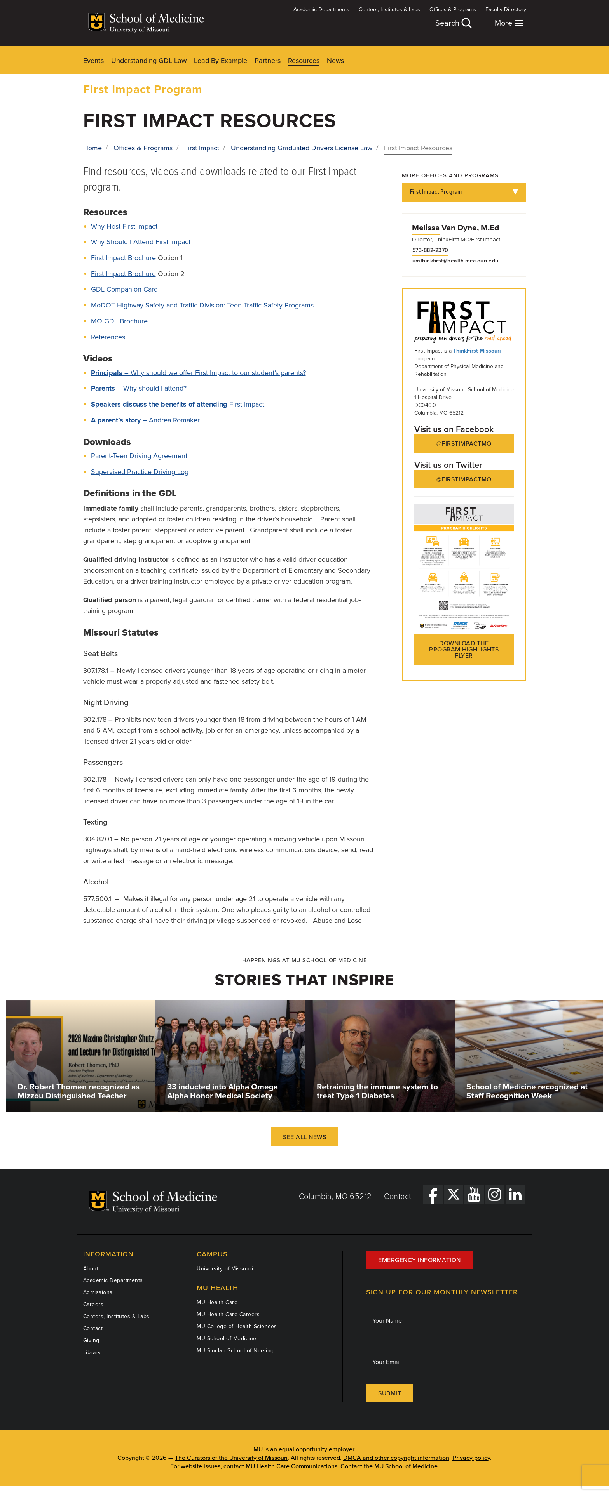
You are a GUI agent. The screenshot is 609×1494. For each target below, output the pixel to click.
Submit (389, 1393)
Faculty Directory (505, 9)
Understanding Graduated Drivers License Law (301, 148)
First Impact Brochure (123, 258)
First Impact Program (142, 89)
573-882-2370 (430, 250)
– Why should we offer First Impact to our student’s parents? (198, 372)
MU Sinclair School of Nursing (235, 1350)
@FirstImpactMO (464, 444)
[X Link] (453, 1194)
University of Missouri (225, 1268)
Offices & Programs (452, 9)
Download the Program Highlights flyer (464, 649)
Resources (303, 60)
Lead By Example (220, 60)
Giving (91, 1340)
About (91, 1268)
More (509, 23)
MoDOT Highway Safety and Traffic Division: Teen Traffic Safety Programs (202, 305)
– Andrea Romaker (145, 420)
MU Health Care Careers (228, 1314)
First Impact (201, 148)
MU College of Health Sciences (237, 1326)
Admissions (98, 1292)
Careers (93, 1304)
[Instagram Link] (494, 1194)
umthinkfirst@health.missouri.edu (455, 261)
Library (92, 1352)
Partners (268, 60)
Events (93, 60)
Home (92, 148)
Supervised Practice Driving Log (139, 471)
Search (453, 23)
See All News (304, 1137)
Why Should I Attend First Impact (140, 242)
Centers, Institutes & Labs (389, 9)
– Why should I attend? (139, 388)
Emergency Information (419, 1260)
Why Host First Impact (124, 226)
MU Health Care (217, 1302)
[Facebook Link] (433, 1194)
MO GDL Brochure (119, 321)
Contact (398, 1196)
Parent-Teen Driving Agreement (139, 456)
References (108, 337)
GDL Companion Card (124, 289)
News (335, 60)
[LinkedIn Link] (515, 1194)
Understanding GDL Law (149, 60)
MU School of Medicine (227, 1338)
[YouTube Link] (474, 1194)
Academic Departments (321, 9)
